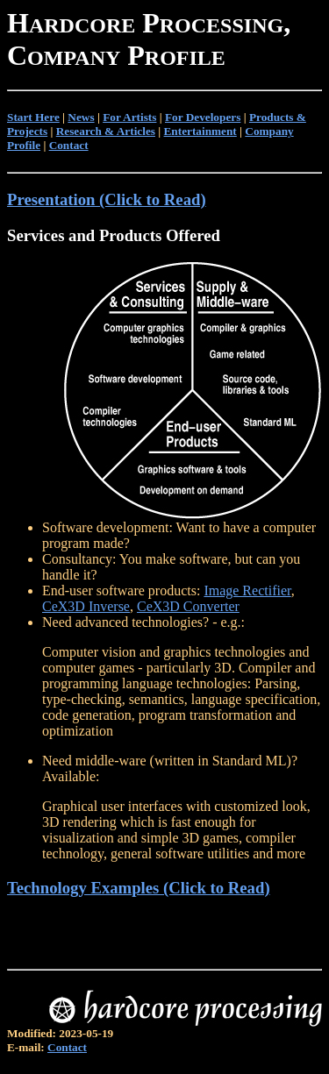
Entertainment (200, 131)
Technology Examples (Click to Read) (138, 887)
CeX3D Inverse (86, 606)
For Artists (129, 117)
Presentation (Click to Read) (106, 199)
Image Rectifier (247, 590)
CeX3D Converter (188, 606)
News (81, 117)
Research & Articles (105, 131)
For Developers (202, 117)
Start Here (33, 117)
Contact (69, 145)
